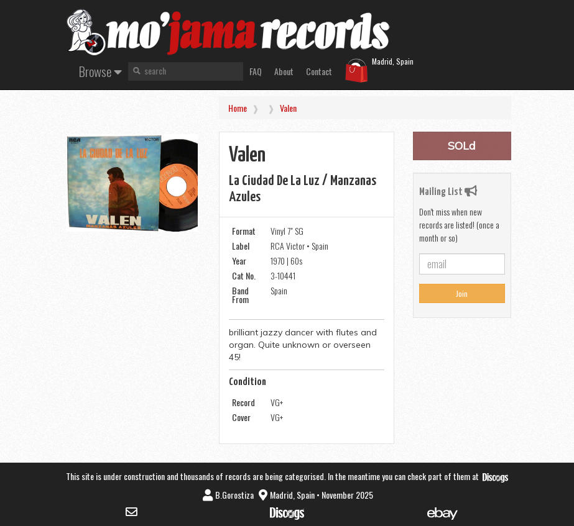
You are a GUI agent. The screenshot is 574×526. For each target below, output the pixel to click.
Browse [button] (100, 71)
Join (462, 293)
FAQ (255, 71)
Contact (319, 71)
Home (237, 107)
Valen (288, 107)
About (284, 71)
